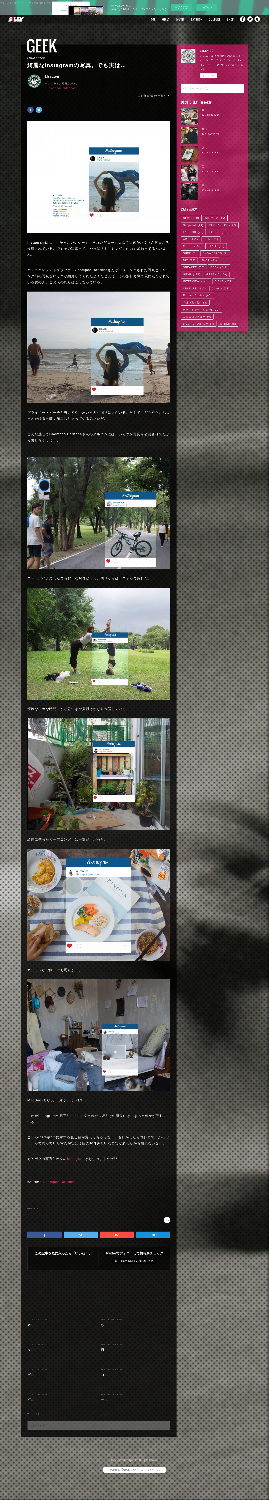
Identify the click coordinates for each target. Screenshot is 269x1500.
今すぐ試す (181, 7)
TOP (147, 19)
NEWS (191, 218)
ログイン (206, 7)
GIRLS (160, 19)
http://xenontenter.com (60, 88)
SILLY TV (215, 218)
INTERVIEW (196, 281)
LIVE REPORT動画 (198, 323)
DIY (189, 260)
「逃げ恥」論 (195, 302)
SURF (190, 253)
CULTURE (209, 19)
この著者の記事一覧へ (154, 95)
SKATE (216, 246)
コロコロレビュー (197, 316)
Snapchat (257, 19)
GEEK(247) (34, 1208)
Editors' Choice (197, 295)
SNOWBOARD (215, 253)
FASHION (190, 19)
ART (190, 239)
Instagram (76, 1159)
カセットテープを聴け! (201, 309)
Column (221, 288)
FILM (211, 239)
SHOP (224, 19)
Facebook (240, 19)
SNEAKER (193, 267)
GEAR (191, 274)
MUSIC (174, 19)
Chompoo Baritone (59, 1182)
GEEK (41, 45)
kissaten (52, 76)
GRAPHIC (216, 274)
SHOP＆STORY (222, 225)
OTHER (228, 323)
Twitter (249, 19)
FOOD (216, 232)
